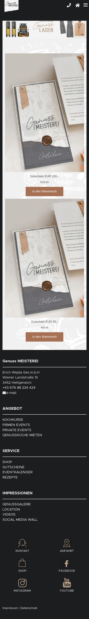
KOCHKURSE (12, 419)
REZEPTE (10, 477)
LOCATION (11, 509)
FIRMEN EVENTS (16, 425)
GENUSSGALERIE (16, 504)
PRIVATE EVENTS (16, 430)
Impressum (10, 608)
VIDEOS (9, 514)
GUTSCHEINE (13, 467)
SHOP (7, 462)
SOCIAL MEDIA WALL (20, 519)
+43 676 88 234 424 (19, 387)
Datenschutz (28, 608)
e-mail (11, 393)
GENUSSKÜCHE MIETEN (22, 435)
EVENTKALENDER (17, 472)
